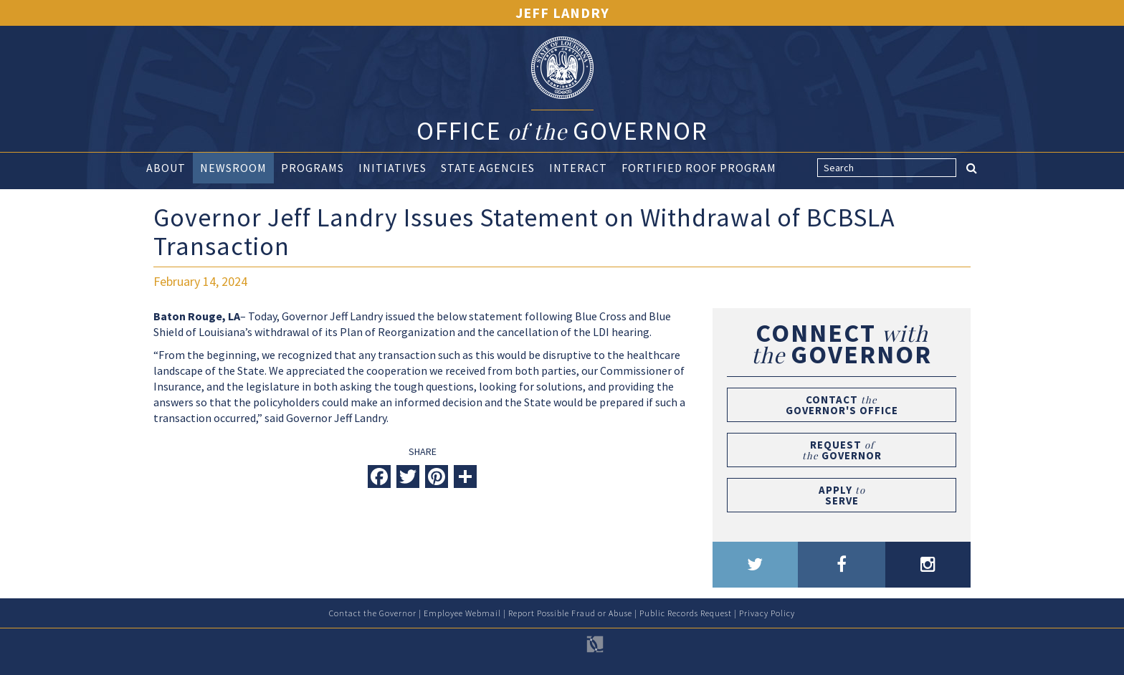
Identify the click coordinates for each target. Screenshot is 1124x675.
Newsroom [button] (233, 168)
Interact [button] (578, 168)
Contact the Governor (372, 613)
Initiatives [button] (392, 168)
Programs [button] (312, 168)
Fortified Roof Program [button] (698, 168)
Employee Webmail (462, 613)
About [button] (166, 168)
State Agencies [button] (488, 168)
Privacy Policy (767, 613)
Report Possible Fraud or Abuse (570, 613)
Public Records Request (685, 613)
